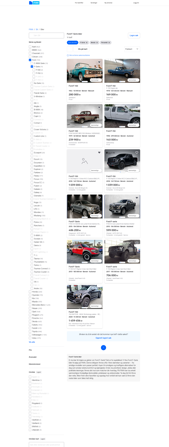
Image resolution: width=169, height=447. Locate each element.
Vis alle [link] (32, 342)
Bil (37, 29)
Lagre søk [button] (134, 35)
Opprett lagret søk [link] (103, 338)
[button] (70, 49)
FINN (31, 29)
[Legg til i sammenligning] (96, 80)
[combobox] (46, 35)
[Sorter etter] (132, 49)
